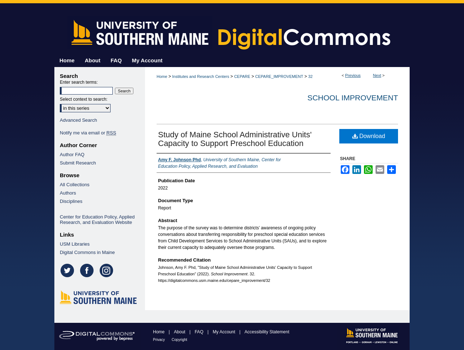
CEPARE (242, 76)
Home (162, 76)
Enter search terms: (79, 82)
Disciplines (71, 201)
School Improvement (352, 97)
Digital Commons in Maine (87, 252)
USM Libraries (75, 244)
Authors (68, 193)
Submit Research (78, 163)
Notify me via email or (88, 133)
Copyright (179, 340)
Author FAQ (72, 154)
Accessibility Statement (267, 331)
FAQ (199, 331)
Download (368, 136)
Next (377, 75)
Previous (353, 75)
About (180, 331)
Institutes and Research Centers (200, 76)
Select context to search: (83, 99)
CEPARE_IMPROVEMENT (279, 76)
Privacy (159, 340)
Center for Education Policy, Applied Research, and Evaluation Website (97, 219)
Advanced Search (78, 120)
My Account (224, 331)
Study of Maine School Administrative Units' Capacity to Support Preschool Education (235, 139)
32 (310, 76)
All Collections (75, 184)
